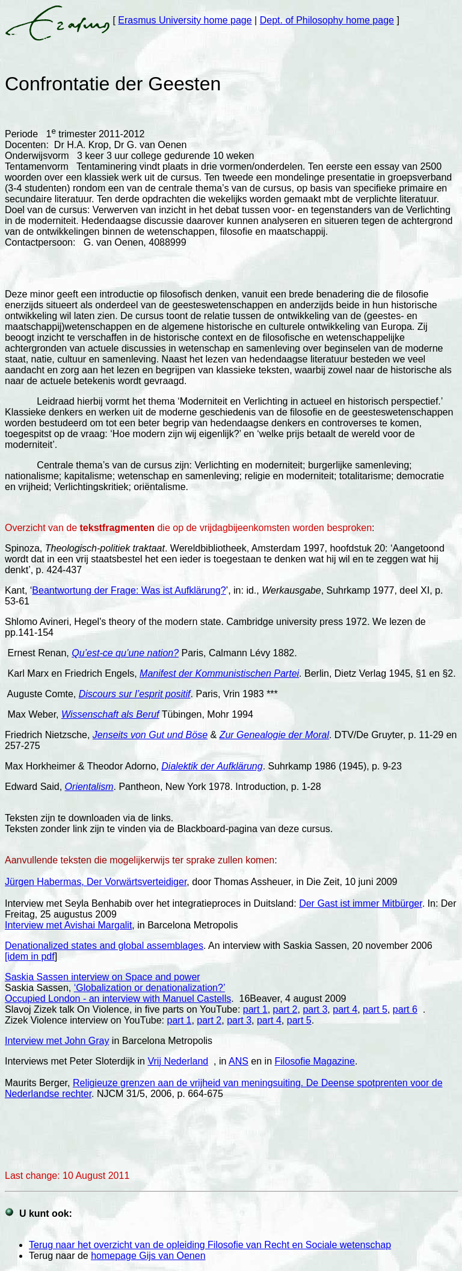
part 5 (375, 1009)
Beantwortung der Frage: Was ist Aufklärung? (129, 590)
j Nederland (183, 1061)
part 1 (255, 1009)
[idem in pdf (30, 956)
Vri (153, 1061)
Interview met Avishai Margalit (68, 925)
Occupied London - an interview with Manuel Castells (118, 998)
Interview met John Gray (57, 1041)
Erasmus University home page (184, 20)
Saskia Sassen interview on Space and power (102, 977)
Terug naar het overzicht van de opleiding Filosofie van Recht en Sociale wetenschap (210, 1245)
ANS (238, 1061)
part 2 (285, 1009)
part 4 (345, 1009)
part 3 (315, 1009)
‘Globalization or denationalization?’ (149, 988)
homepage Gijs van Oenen (148, 1256)
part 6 (405, 1009)
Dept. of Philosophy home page (327, 20)
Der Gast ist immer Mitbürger (360, 903)
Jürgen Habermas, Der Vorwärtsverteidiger (95, 882)
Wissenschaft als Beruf (110, 714)
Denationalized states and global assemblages (104, 945)
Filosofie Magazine (315, 1061)
